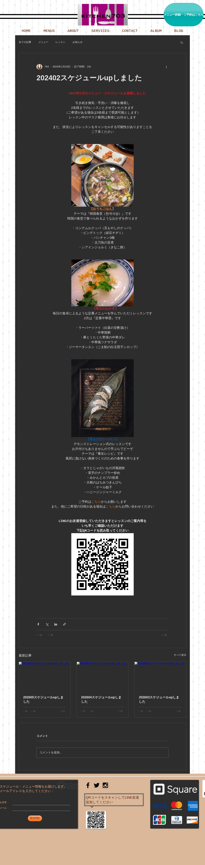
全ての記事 (25, 42)
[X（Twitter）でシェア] (47, 624)
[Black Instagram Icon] (105, 785)
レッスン (60, 42)
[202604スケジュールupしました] (102, 676)
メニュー (43, 42)
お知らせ (78, 42)
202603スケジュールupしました (159, 699)
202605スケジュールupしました (43, 699)
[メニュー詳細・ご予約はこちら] (184, 14)
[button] (181, 42)
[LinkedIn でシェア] (55, 624)
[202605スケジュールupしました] (44, 676)
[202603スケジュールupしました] (160, 676)
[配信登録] (35, 818)
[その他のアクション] (166, 67)
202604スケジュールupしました (101, 699)
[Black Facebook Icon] (88, 785)
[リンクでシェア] (64, 624)
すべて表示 (180, 655)
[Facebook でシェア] (38, 624)
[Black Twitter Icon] (96, 785)
